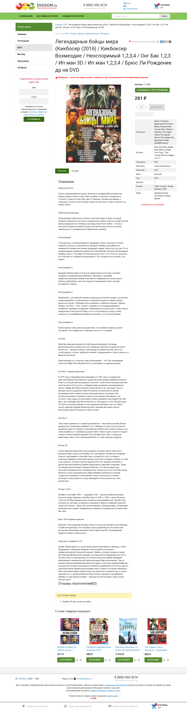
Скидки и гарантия (73, 16)
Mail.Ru (75, 597)
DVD (20, 47)
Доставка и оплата (47, 16)
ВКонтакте (91, 597)
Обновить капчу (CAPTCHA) (91, 667)
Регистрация (130, 9)
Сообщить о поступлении (152, 90)
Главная (58, 24)
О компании (25, 16)
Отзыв (61, 635)
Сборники (104, 33)
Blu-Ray (21, 54)
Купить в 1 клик (144, 114)
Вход (126, 3)
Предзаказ (23, 61)
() (35, 706)
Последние (23, 41)
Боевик (73, 33)
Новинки (22, 34)
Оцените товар (64, 631)
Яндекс (107, 597)
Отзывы (75, 171)
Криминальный (92, 33)
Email (60, 614)
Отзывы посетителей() (77, 583)
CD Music (22, 67)
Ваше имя (62, 607)
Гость (61, 597)
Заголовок (63, 624)
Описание (62, 171)
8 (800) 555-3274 (95, 5)
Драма (81, 33)
